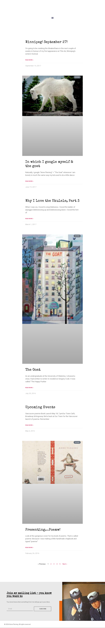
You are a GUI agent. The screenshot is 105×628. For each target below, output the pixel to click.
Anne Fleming (52, 9)
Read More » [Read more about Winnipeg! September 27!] (29, 60)
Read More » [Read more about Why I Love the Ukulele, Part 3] (29, 218)
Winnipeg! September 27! (46, 42)
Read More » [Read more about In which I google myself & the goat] (29, 181)
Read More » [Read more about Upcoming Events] (29, 425)
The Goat (33, 370)
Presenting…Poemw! (42, 530)
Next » (64, 564)
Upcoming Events (40, 407)
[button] (52, 17)
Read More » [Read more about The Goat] (29, 387)
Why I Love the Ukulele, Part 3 (52, 201)
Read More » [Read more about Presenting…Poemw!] (29, 547)
